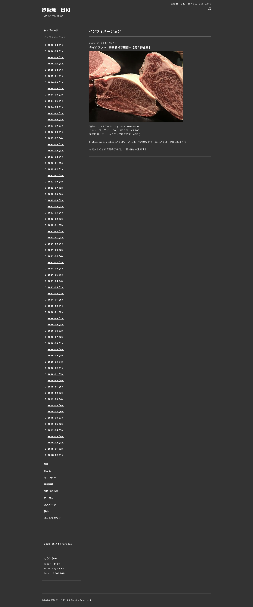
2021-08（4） (56, 256)
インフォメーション (55, 37)
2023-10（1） (56, 119)
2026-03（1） (56, 51)
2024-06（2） (56, 94)
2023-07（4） (56, 138)
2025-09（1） (56, 57)
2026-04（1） (56, 45)
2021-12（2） (56, 231)
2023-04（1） (56, 150)
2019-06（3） (56, 417)
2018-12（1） (56, 455)
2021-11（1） (56, 237)
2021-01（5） (56, 299)
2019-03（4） (56, 436)
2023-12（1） (56, 113)
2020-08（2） (56, 330)
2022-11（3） (56, 175)
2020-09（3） (56, 324)
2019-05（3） (56, 424)
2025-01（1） (56, 76)
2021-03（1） (56, 287)
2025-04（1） (56, 69)
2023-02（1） (56, 156)
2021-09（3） (56, 250)
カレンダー (50, 477)
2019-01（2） (56, 448)
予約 (46, 511)
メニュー (49, 470)
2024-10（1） (56, 82)
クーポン (49, 497)
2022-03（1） (56, 212)
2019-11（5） (56, 386)
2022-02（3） (56, 218)
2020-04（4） (56, 355)
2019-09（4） (56, 399)
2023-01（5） (56, 163)
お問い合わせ (51, 491)
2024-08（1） (56, 88)
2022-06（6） (56, 194)
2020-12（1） (56, 305)
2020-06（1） (56, 343)
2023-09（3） (56, 125)
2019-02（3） (56, 442)
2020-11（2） (56, 312)
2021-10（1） (56, 243)
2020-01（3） (56, 374)
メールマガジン (52, 518)
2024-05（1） (56, 100)
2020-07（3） (56, 337)
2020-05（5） (56, 349)
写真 (46, 464)
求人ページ (50, 504)
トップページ (51, 30)
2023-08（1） (56, 131)
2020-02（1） (56, 368)
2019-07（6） (56, 411)
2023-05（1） (56, 144)
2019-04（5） (56, 430)
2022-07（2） (56, 187)
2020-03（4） (56, 361)
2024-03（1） (56, 107)
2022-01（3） (56, 225)
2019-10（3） (56, 392)
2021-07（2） (56, 262)
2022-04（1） (56, 206)
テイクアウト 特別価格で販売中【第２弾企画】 (120, 47)
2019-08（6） (56, 405)
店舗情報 (49, 484)
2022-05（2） (56, 200)
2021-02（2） (56, 293)
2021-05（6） (56, 274)
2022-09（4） (56, 181)
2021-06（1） (56, 268)
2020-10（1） (56, 318)
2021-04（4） (56, 281)
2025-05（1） (56, 63)
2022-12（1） (56, 169)
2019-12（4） (56, 380)
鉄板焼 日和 (56, 10)
